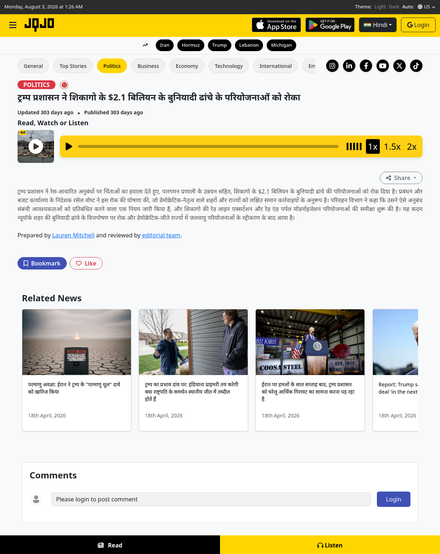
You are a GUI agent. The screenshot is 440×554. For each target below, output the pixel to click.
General (33, 65)
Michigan (281, 45)
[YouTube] (383, 66)
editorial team (161, 235)
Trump (219, 45)
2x (412, 146)
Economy (187, 65)
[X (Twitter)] (399, 66)
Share (399, 178)
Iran (164, 45)
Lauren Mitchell (73, 235)
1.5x (392, 146)
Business (148, 65)
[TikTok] (416, 66)
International (275, 65)
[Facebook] (366, 66)
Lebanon (249, 45)
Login (418, 25)
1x (373, 146)
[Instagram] (332, 66)
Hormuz (190, 45)
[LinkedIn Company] (349, 66)
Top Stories (72, 65)
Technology (229, 65)
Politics (111, 65)
